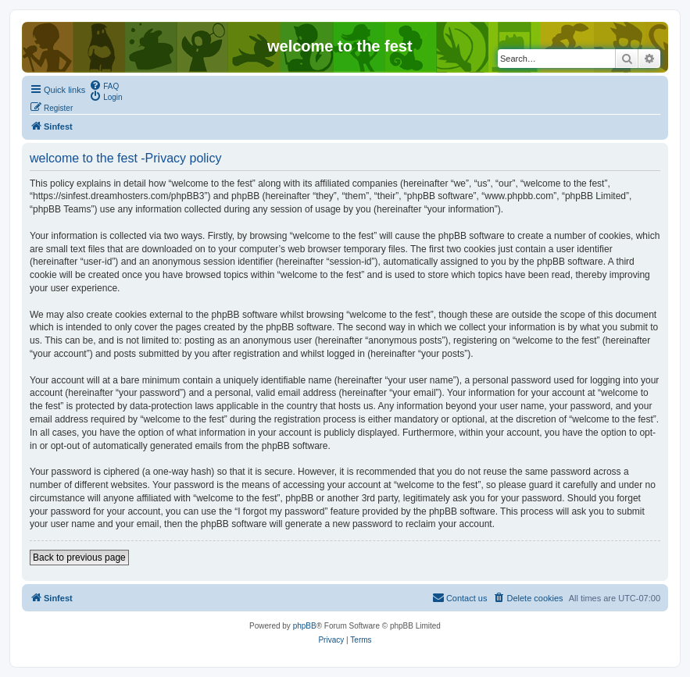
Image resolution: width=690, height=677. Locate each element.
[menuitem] (104, 85)
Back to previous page (79, 557)
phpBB (304, 626)
